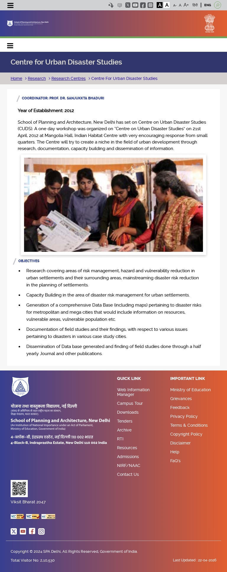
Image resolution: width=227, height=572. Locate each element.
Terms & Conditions (189, 425)
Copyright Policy (186, 434)
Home (16, 78)
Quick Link (129, 378)
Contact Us (128, 474)
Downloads (128, 412)
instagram (150, 5)
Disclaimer (180, 443)
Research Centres (68, 78)
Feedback (180, 407)
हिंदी (195, 5)
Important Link (187, 378)
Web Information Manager (133, 392)
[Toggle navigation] (10, 6)
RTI (120, 438)
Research (37, 78)
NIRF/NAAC (128, 465)
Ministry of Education (190, 389)
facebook (143, 5)
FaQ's (175, 460)
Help (174, 451)
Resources (127, 447)
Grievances (181, 398)
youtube (135, 5)
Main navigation (10, 44)
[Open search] (217, 5)
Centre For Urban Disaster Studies (124, 78)
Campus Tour (130, 403)
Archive (124, 430)
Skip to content (111, 5)
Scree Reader (119, 5)
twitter (127, 5)
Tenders (124, 421)
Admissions (128, 456)
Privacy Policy (184, 416)
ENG (207, 5)
